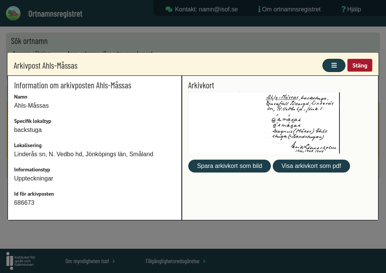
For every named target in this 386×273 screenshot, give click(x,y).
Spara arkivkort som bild (229, 166)
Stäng (359, 65)
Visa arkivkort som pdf (311, 166)
